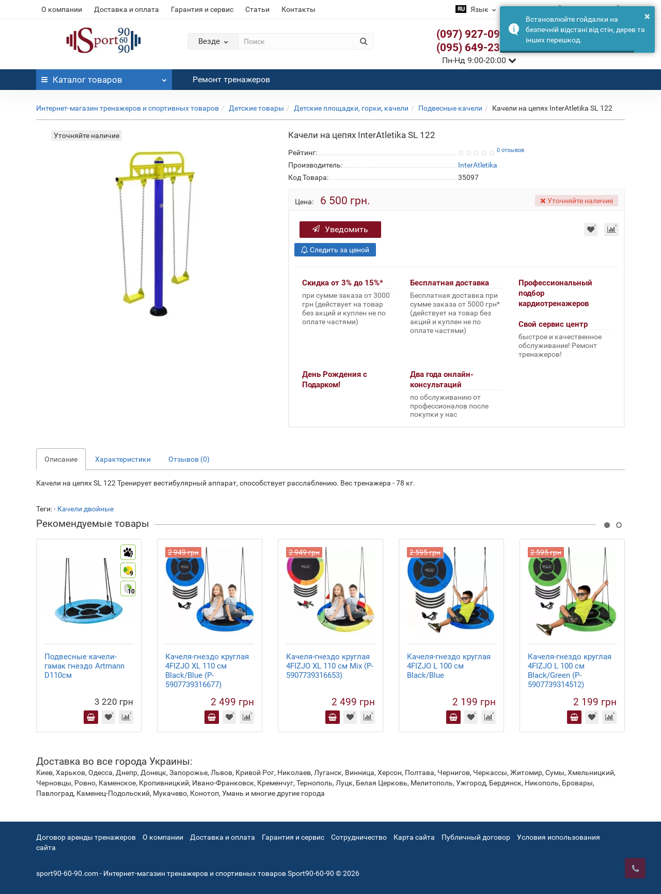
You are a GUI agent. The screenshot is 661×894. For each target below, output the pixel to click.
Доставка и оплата (126, 9)
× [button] (647, 16)
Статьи (257, 9)
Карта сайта (414, 837)
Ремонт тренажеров (231, 79)
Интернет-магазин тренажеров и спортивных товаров (127, 108)
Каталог (104, 77)
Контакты (298, 9)
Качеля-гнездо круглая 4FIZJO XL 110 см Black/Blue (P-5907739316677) (207, 670)
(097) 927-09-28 (476, 34)
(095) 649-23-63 (476, 47)
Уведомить (340, 229)
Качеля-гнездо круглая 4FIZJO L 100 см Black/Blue (449, 666)
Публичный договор (476, 837)
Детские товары (256, 108)
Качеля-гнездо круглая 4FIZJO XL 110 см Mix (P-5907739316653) (329, 666)
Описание (60, 459)
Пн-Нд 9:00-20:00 (479, 60)
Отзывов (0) (189, 459)
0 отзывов (510, 150)
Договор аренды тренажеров (86, 837)
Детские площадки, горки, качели (351, 108)
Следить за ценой (335, 250)
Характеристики (123, 459)
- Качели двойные (84, 509)
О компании (61, 9)
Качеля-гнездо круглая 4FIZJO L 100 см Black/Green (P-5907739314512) (569, 670)
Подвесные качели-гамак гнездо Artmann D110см (84, 666)
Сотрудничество (359, 837)
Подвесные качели (450, 108)
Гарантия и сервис (202, 9)
